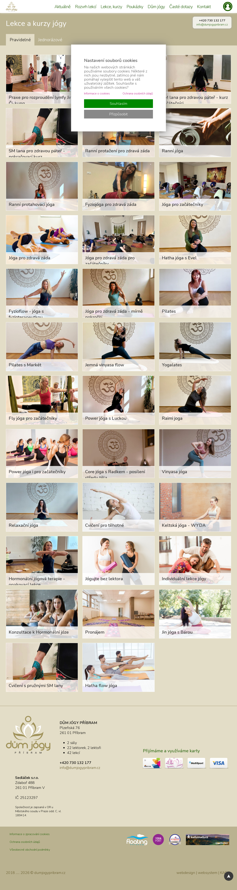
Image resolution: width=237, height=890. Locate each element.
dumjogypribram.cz (49, 872)
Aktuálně (62, 7)
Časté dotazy (181, 7)
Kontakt (204, 7)
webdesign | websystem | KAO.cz (203, 872)
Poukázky (134, 7)
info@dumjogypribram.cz (212, 25)
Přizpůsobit (118, 114)
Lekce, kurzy (111, 7)
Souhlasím (118, 103)
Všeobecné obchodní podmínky (30, 850)
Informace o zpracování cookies (30, 834)
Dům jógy (156, 7)
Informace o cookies (97, 93)
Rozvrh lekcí (85, 7)
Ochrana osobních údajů (25, 842)
